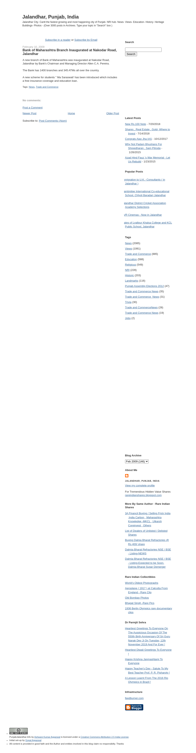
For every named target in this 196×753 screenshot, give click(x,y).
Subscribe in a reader (57, 39)
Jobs (128, 318)
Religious (130, 264)
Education (131, 259)
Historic (129, 275)
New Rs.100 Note (135, 124)
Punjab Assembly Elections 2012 (144, 286)
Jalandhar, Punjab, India (50, 17)
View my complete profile (140, 485)
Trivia (128, 302)
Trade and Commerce (47, 87)
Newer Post (29, 113)
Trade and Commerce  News (142, 296)
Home (71, 113)
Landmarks (131, 280)
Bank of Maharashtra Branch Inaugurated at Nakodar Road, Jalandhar (70, 52)
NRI (127, 270)
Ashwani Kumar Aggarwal (47, 737)
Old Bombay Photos (137, 597)
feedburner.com (134, 698)
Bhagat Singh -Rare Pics (139, 603)
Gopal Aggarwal (33, 740)
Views (128, 248)
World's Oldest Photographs (141, 582)
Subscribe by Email (85, 39)
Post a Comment (33, 107)
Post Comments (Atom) (53, 120)
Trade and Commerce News (141, 291)
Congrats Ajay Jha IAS (138, 138)
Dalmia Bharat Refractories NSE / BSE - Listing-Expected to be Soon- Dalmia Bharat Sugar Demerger (148, 562)
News (32, 87)
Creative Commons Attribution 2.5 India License (105, 737)
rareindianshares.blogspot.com (143, 495)
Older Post (112, 113)
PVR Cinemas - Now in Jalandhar (142, 214)
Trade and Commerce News (141, 307)
